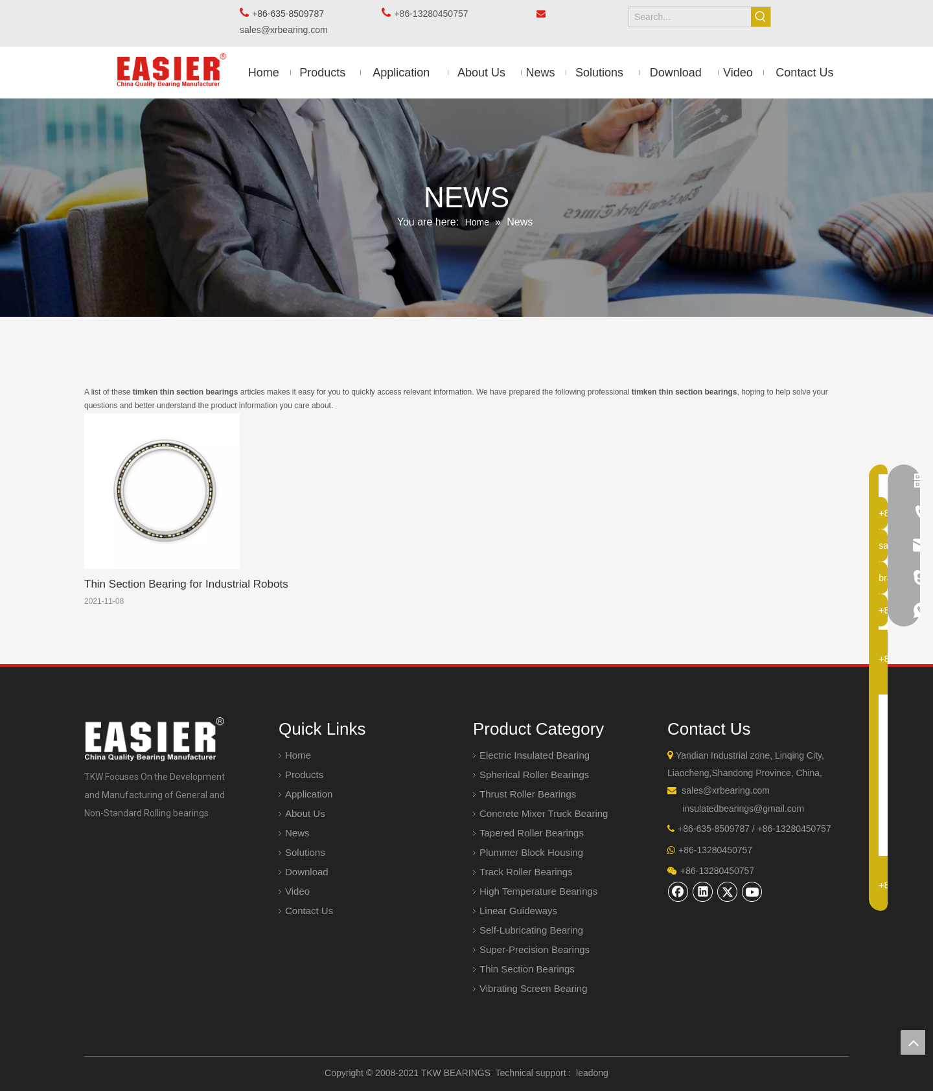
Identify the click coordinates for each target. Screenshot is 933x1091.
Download (306, 871)
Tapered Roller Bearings (531, 832)
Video (297, 891)
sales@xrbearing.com (287, 30)
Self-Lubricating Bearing (531, 930)
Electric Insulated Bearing (534, 755)
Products (304, 774)
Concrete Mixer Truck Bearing (543, 813)
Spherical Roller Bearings (534, 774)
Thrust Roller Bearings (527, 793)
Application (308, 793)
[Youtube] (752, 891)
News (297, 832)
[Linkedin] (703, 891)
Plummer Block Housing (531, 852)
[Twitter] (727, 891)
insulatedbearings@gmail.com (743, 808)
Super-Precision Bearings (534, 949)
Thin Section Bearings (527, 968)
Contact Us (309, 910)
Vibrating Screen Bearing (533, 988)
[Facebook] (678, 891)
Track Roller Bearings (526, 871)
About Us (305, 813)
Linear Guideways (518, 910)
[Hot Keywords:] (760, 17)
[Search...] (690, 17)
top (913, 1042)
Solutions (305, 852)
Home (298, 755)
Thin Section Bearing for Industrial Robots (186, 584)
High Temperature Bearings (538, 891)
